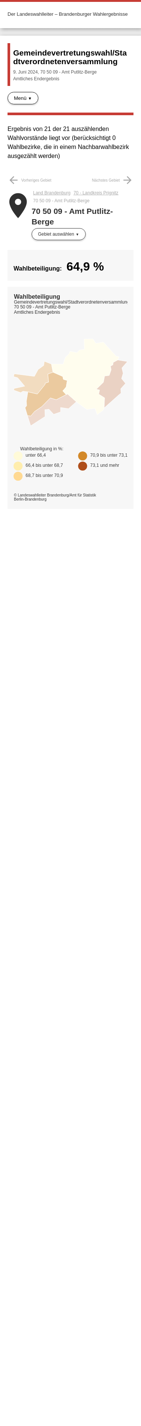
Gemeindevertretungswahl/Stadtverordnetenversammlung (70, 57)
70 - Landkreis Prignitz (95, 193)
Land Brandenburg (51, 193)
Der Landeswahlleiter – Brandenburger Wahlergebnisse (68, 14)
